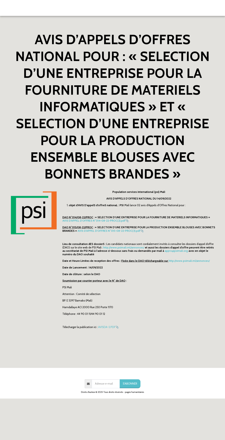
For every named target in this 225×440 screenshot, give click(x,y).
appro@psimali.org (176, 250)
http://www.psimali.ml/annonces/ (189, 260)
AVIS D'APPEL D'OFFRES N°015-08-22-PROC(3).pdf (109, 230)
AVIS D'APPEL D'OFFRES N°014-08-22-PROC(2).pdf (93, 220)
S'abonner (130, 383)
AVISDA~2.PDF (106, 327)
